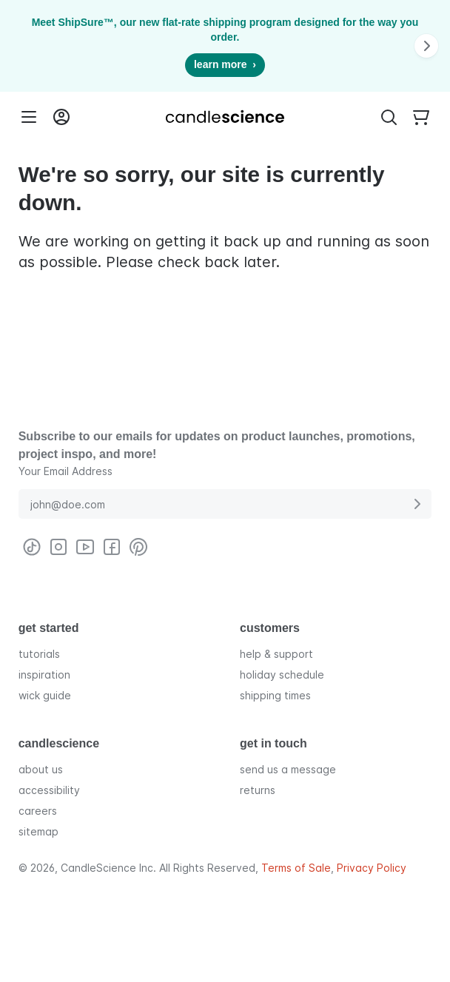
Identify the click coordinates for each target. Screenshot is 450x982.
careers (38, 810)
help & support (276, 653)
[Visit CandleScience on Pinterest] (138, 547)
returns (257, 789)
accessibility (49, 789)
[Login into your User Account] (61, 117)
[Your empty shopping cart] (421, 117)
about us (41, 768)
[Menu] (29, 117)
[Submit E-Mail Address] (416, 504)
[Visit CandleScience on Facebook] (111, 547)
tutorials (39, 653)
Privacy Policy (371, 867)
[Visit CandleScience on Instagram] (58, 547)
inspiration (44, 673)
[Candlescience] (225, 117)
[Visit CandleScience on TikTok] (32, 547)
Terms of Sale (296, 867)
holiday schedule (282, 673)
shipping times (275, 694)
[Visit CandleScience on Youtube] (85, 547)
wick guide (45, 694)
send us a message (288, 768)
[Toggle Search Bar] (388, 117)
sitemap (38, 830)
